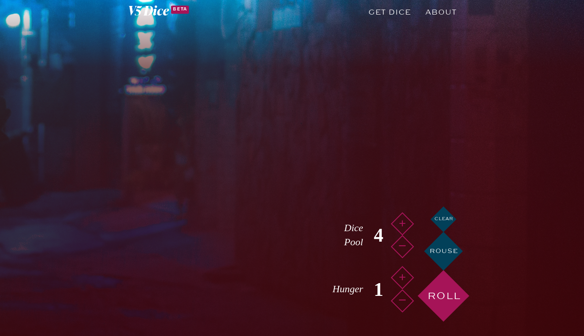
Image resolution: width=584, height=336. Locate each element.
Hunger (348, 289)
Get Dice (389, 12)
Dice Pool (353, 235)
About (440, 12)
